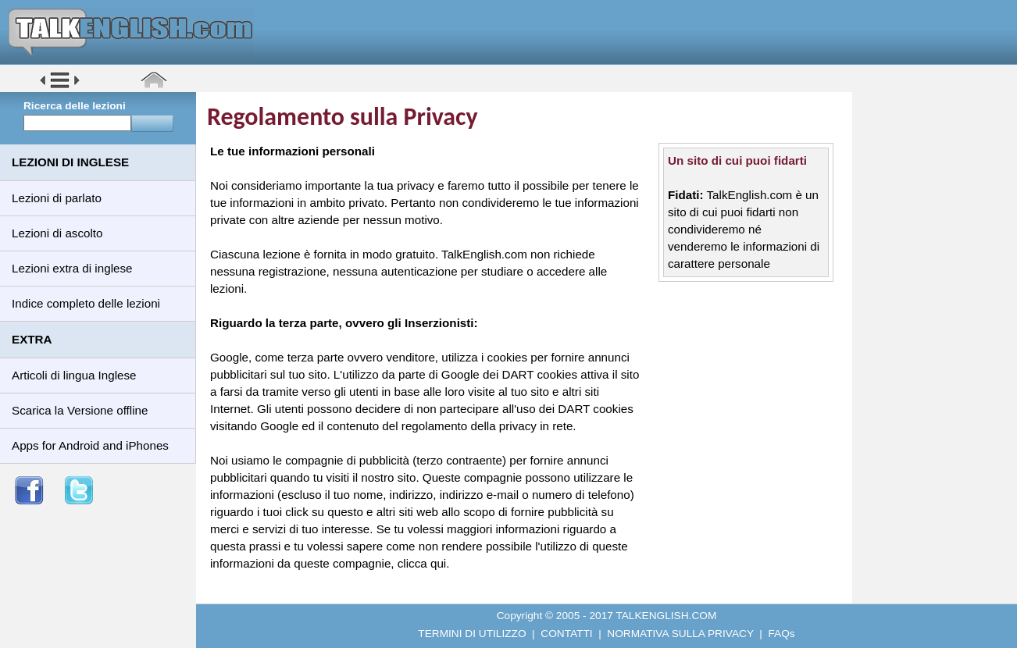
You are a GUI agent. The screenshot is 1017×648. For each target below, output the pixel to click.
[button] (59, 87)
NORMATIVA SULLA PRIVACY (680, 633)
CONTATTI (566, 633)
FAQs (782, 633)
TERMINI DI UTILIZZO (472, 633)
